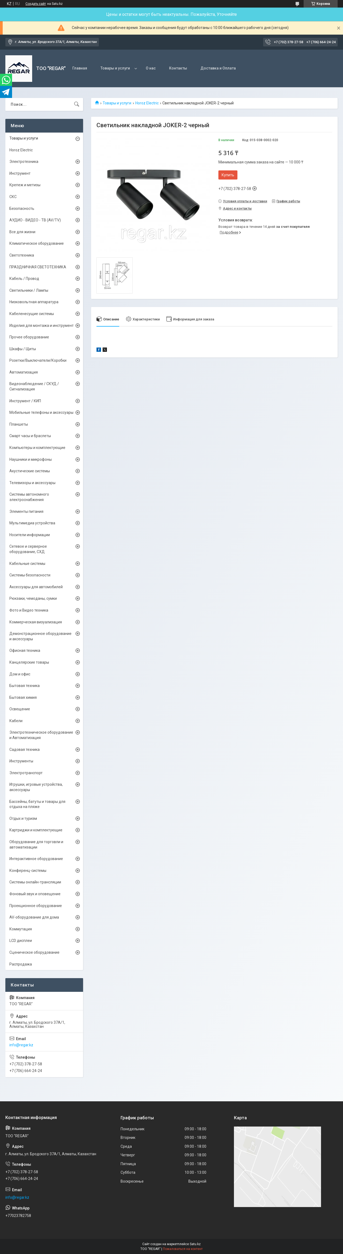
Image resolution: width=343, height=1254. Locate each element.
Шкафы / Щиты (22, 349)
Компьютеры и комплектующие (37, 447)
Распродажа (20, 964)
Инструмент (20, 173)
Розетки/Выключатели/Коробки (37, 360)
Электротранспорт (26, 773)
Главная (79, 68)
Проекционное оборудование (35, 906)
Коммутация (20, 929)
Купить (228, 175)
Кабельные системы (27, 563)
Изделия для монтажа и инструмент (41, 325)
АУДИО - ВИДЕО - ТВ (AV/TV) (35, 220)
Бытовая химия (23, 697)
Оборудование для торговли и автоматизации (36, 844)
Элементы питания (26, 511)
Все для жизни (22, 232)
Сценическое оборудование (34, 952)
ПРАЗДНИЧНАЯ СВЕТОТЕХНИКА (37, 267)
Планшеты (18, 424)
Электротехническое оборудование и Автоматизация (41, 735)
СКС (13, 197)
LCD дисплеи (20, 940)
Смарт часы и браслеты (30, 436)
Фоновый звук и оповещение (35, 894)
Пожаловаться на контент (183, 1249)
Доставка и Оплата (218, 68)
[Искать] (76, 104)
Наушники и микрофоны (30, 459)
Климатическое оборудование (36, 243)
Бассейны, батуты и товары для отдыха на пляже (37, 804)
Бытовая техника (24, 685)
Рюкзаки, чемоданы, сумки (33, 598)
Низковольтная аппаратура (33, 302)
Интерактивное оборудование (36, 859)
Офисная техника (24, 650)
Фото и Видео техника (28, 610)
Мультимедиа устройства (32, 523)
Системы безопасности (29, 575)
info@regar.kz (21, 1045)
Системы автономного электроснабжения (29, 497)
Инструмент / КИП (25, 401)
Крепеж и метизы (24, 185)
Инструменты (21, 761)
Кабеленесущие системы (31, 314)
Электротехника (23, 161)
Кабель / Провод (24, 278)
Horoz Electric (147, 103)
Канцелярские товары (29, 662)
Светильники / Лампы (28, 290)
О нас (151, 68)
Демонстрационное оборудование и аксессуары (40, 636)
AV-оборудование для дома (34, 917)
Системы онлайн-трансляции (35, 882)
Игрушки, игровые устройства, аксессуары (36, 787)
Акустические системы (29, 471)
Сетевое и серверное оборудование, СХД (28, 549)
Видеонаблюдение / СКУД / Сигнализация (34, 386)
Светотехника (21, 255)
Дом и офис (19, 674)
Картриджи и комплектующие (35, 830)
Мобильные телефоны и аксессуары (41, 412)
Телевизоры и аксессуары (32, 483)
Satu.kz (195, 1244)
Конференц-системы (27, 870)
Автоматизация (23, 372)
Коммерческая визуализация (35, 622)
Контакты (178, 68)
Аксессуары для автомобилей (36, 587)
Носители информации (29, 535)
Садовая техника (24, 749)
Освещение (19, 709)
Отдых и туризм (23, 818)
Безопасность (21, 208)
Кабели (16, 721)
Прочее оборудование (29, 337)
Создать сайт (35, 4)
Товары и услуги (115, 68)
